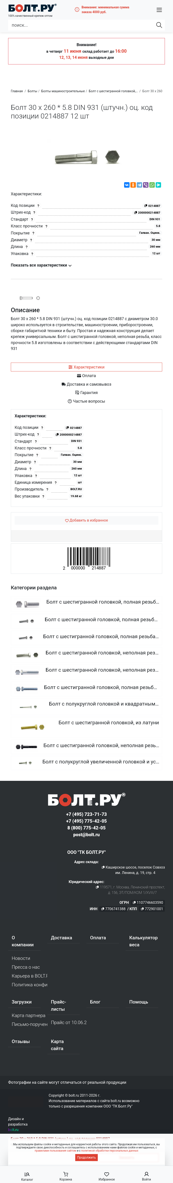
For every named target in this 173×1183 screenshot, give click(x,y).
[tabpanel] (86, 458)
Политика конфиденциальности (29, 984)
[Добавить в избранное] (86, 520)
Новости (21, 958)
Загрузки (22, 1002)
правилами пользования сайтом (55, 1150)
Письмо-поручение (29, 1024)
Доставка (61, 937)
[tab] (86, 367)
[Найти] (159, 25)
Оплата (98, 937)
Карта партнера (29, 1015)
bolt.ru (13, 1130)
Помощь (138, 1002)
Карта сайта (57, 1045)
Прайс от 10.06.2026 (68, 1022)
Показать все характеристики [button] (41, 265)
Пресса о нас (26, 967)
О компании (23, 941)
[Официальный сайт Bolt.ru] (32, 8)
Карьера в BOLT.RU (29, 976)
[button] (159, 9)
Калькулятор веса (143, 941)
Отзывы (21, 1041)
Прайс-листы (58, 1005)
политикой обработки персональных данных (109, 1150)
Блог (95, 1002)
